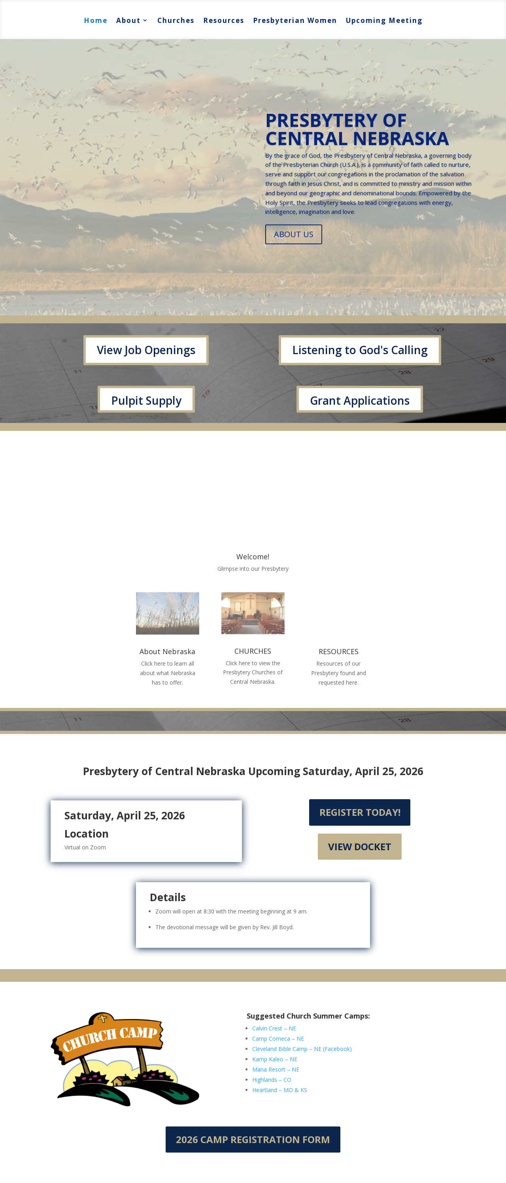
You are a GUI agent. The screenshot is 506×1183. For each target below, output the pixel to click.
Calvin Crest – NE (274, 1028)
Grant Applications (360, 400)
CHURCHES (252, 651)
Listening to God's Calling (360, 349)
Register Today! (359, 812)
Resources (223, 20)
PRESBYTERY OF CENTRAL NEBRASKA (357, 129)
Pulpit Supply (146, 400)
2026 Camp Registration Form (253, 1139)
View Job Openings (146, 349)
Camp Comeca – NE (278, 1038)
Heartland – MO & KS (279, 1090)
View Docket (359, 846)
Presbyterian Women (295, 20)
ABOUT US (293, 234)
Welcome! (252, 556)
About (128, 20)
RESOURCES (339, 651)
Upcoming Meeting (384, 20)
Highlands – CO (271, 1079)
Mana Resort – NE (275, 1069)
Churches (175, 20)
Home (96, 20)
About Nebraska (167, 651)
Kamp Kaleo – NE (274, 1059)
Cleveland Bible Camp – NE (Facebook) (302, 1049)
